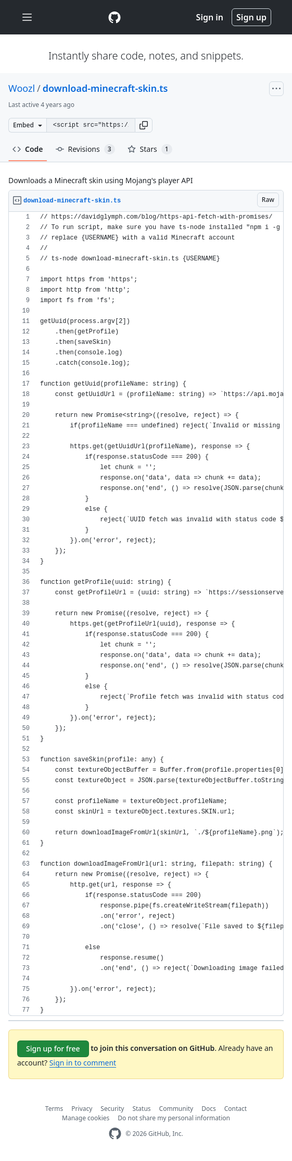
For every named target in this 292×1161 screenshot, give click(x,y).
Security (112, 1108)
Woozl (21, 88)
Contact (235, 1108)
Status (141, 1108)
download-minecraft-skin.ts (105, 88)
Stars (150, 149)
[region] (146, 614)
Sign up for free (53, 1049)
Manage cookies (85, 1118)
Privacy (81, 1108)
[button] (144, 125)
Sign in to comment (82, 1063)
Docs (208, 1108)
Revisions (85, 149)
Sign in (209, 17)
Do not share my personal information (174, 1118)
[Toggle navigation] (27, 17)
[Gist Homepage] (114, 17)
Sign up (251, 17)
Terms (54, 1108)
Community (176, 1108)
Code (27, 149)
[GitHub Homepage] (115, 1133)
